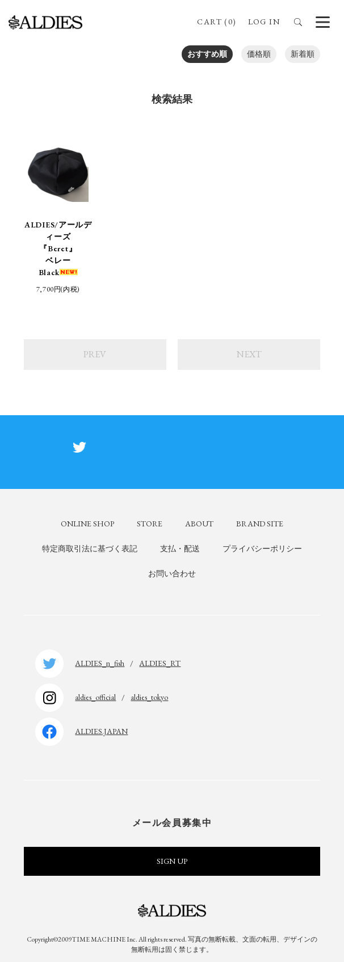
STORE (149, 523)
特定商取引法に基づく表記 (89, 548)
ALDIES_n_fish (99, 663)
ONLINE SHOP (87, 523)
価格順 (259, 54)
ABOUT (199, 523)
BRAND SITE (259, 523)
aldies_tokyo (149, 697)
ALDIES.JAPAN (101, 731)
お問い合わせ (172, 573)
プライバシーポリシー (262, 548)
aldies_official (95, 697)
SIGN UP (172, 861)
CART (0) (216, 21)
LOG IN (264, 21)
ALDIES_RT (160, 663)
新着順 (302, 54)
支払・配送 (180, 548)
